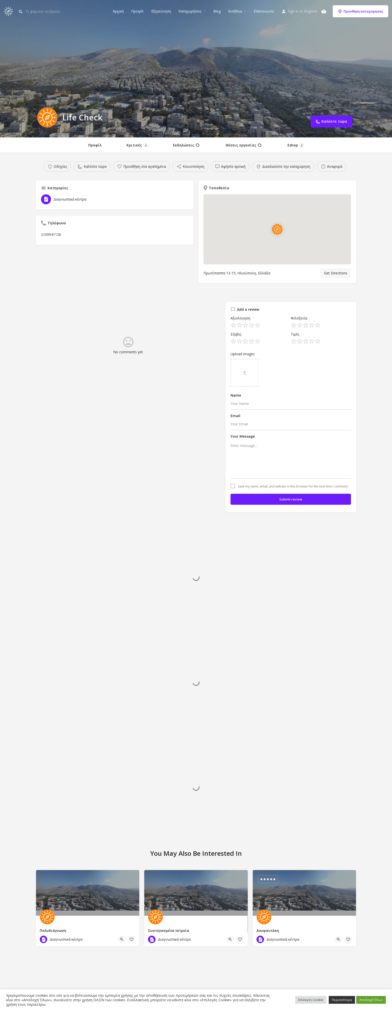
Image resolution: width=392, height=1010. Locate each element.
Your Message (242, 436)
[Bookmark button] (132, 939)
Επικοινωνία (264, 11)
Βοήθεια (235, 11)
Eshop (296, 145)
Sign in (293, 11)
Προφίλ (137, 11)
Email (235, 415)
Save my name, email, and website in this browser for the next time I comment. (293, 486)
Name (235, 395)
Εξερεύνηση (161, 11)
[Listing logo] (47, 117)
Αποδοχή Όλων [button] (371, 999)
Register (310, 11)
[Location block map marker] (277, 229)
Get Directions (335, 273)
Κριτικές (137, 145)
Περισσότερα (342, 999)
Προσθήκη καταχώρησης (360, 11)
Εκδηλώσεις (186, 145)
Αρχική (118, 11)
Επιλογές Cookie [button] (310, 999)
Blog (217, 11)
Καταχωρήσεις (190, 11)
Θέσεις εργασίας (243, 145)
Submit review (290, 499)
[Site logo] (9, 10)
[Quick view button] (122, 939)
